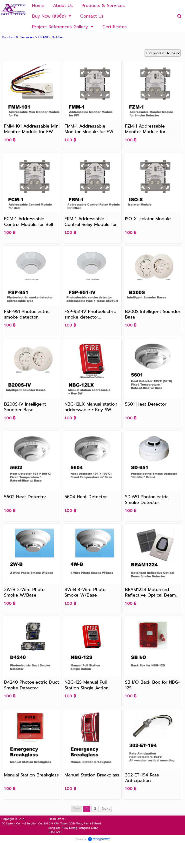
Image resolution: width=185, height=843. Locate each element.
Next (106, 808)
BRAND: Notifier (51, 37)
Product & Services (18, 37)
